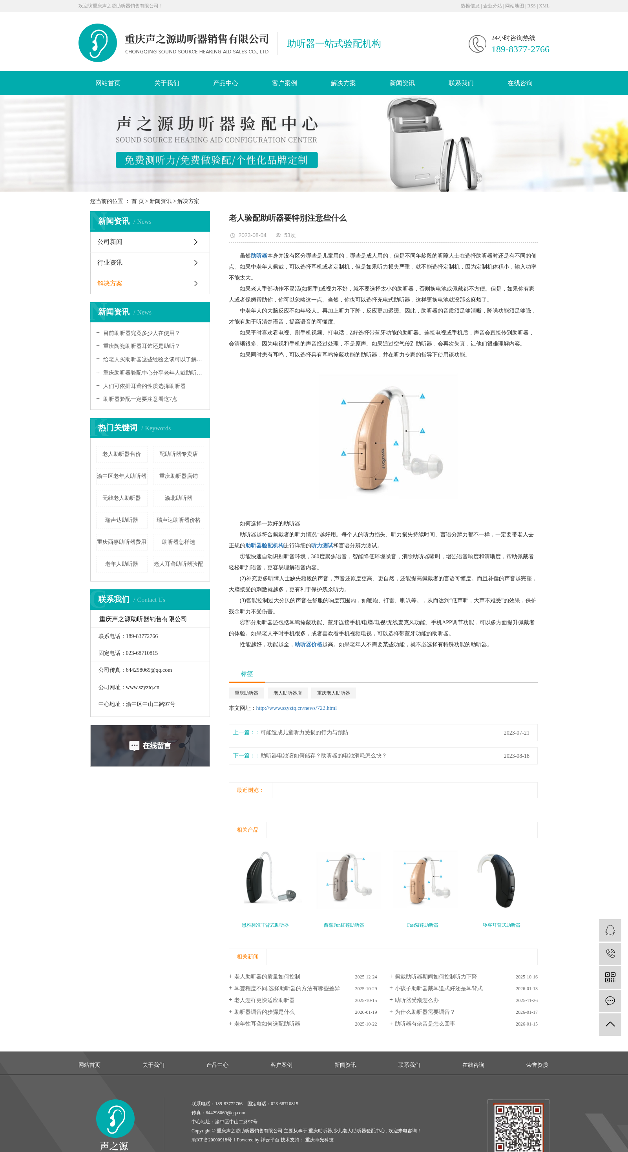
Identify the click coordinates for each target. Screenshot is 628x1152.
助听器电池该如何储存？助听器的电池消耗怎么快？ (324, 756)
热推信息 (470, 6)
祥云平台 (270, 1140)
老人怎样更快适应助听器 (264, 1000)
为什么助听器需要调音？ (425, 1012)
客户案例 (284, 83)
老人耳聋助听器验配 (178, 564)
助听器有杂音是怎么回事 (425, 1024)
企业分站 (492, 6)
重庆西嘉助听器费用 (121, 542)
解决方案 (343, 83)
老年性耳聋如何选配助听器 (267, 1024)
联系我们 (461, 83)
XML (544, 6)
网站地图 (514, 6)
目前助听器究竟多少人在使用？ (141, 333)
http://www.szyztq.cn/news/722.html (296, 708)
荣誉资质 (537, 1065)
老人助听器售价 (121, 454)
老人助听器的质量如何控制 (267, 977)
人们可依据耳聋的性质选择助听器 (144, 386)
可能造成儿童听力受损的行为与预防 (305, 732)
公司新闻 (109, 241)
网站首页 (107, 83)
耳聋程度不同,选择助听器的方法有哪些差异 (287, 988)
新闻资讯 (402, 83)
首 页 (137, 201)
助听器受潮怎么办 (417, 1000)
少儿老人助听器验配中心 (359, 1131)
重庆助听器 (246, 693)
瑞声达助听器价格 (179, 520)
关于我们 (166, 83)
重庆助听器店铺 (178, 476)
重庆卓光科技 (319, 1140)
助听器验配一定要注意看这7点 (139, 399)
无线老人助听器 (121, 498)
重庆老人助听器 (333, 693)
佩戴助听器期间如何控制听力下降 (436, 977)
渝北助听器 (178, 498)
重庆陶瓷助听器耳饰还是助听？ (141, 346)
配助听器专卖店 (178, 454)
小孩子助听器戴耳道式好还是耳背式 (439, 988)
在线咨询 (520, 83)
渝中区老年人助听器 (121, 476)
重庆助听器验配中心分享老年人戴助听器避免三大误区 (153, 373)
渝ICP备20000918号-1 (214, 1140)
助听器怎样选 (178, 542)
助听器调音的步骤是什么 (264, 1012)
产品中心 (225, 83)
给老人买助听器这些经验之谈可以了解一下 (153, 359)
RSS (532, 6)
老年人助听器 (121, 564)
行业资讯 (109, 262)
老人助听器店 (288, 693)
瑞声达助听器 (121, 520)
